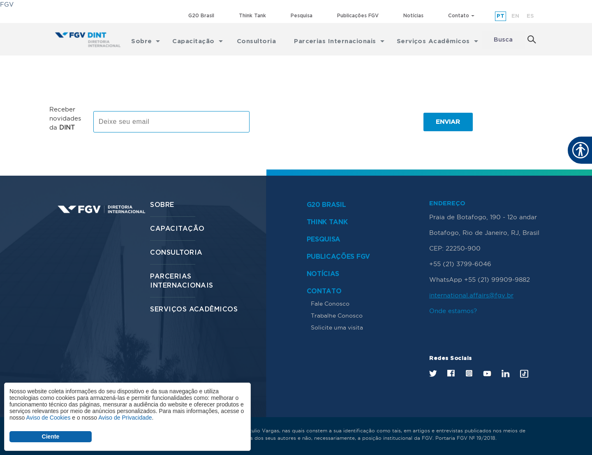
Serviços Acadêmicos (194, 309)
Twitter (433, 373)
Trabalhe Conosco (337, 315)
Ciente (51, 436)
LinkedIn (506, 373)
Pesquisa (301, 16)
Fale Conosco (330, 303)
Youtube (487, 373)
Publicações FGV (358, 16)
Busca (503, 39)
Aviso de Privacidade (125, 417)
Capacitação (177, 229)
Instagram (469, 372)
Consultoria (176, 253)
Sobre (162, 205)
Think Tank (252, 16)
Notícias (413, 16)
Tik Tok (524, 373)
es (530, 16)
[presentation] (320, 122)
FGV (7, 4)
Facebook (451, 372)
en (515, 16)
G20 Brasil (201, 16)
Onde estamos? (453, 310)
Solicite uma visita (337, 327)
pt (500, 16)
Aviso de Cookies (48, 417)
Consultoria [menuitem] (256, 39)
